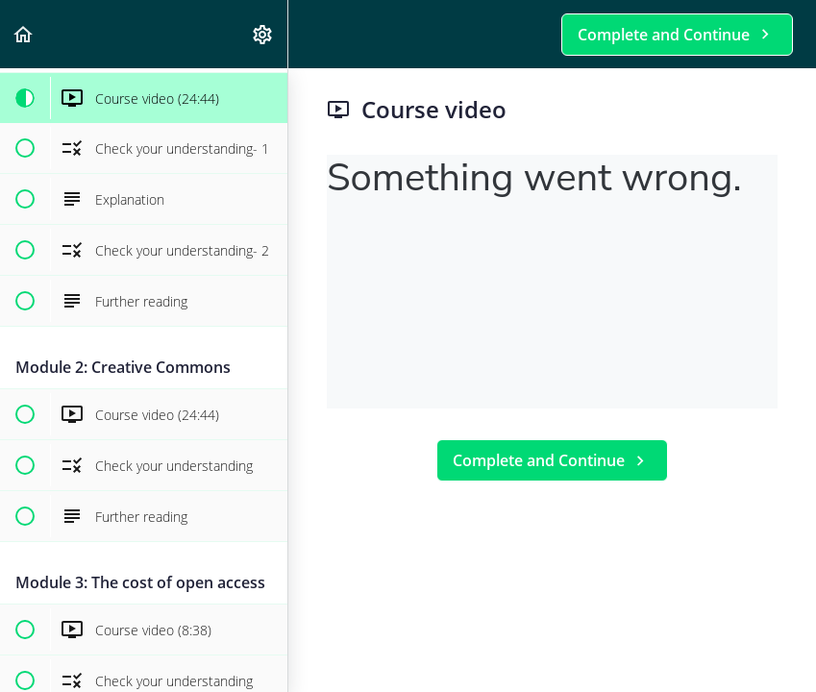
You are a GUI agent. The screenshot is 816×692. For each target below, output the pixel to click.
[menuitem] (263, 34)
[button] (24, 34)
